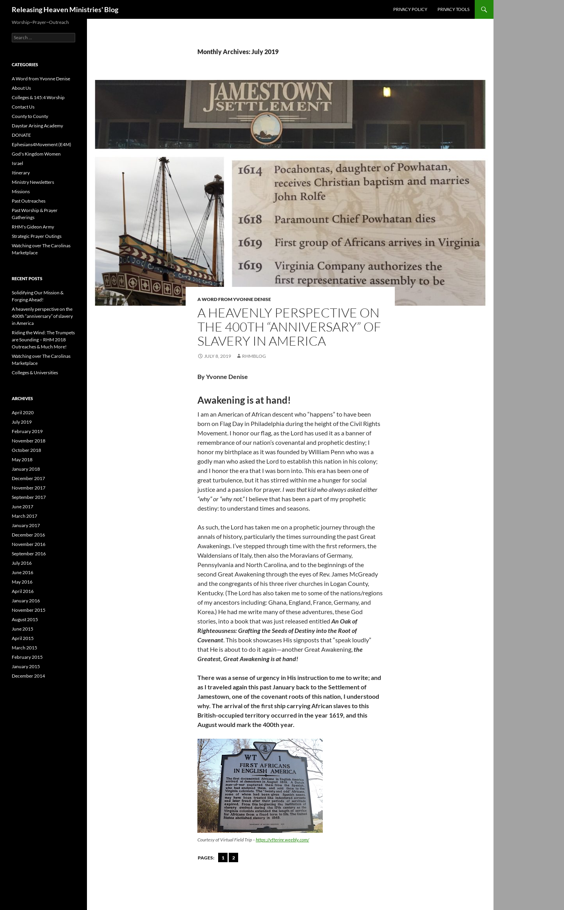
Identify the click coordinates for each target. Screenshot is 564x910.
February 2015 (27, 657)
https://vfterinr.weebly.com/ (282, 840)
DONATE (21, 135)
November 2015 (28, 610)
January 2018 (26, 469)
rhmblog (254, 356)
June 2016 (22, 572)
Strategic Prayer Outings (36, 236)
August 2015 (25, 619)
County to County (30, 116)
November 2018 (28, 441)
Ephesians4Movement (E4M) (41, 144)
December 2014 (28, 676)
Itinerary (21, 173)
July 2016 (22, 563)
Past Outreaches (28, 201)
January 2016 (26, 601)
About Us (21, 88)
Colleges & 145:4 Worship (38, 97)
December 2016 (28, 535)
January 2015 (26, 666)
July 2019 (22, 422)
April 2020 (23, 412)
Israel (17, 163)
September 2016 (29, 554)
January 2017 (26, 525)
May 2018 (22, 459)
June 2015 (22, 629)
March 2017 (24, 516)
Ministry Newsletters (33, 182)
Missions (21, 191)
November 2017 (28, 488)
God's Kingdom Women (36, 154)
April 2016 (23, 591)
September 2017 (29, 497)
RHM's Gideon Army (33, 227)
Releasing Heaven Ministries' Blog (65, 9)
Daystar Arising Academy (37, 126)
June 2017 (22, 506)
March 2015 (24, 648)
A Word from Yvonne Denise (234, 299)
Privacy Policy (410, 9)
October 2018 (26, 450)
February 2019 (27, 431)
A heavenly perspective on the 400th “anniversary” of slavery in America (289, 327)
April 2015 (23, 638)
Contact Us (23, 107)
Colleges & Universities (35, 372)
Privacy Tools (453, 9)
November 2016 (28, 544)
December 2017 (28, 478)
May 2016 (22, 582)
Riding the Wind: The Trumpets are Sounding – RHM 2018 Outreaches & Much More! (43, 340)
